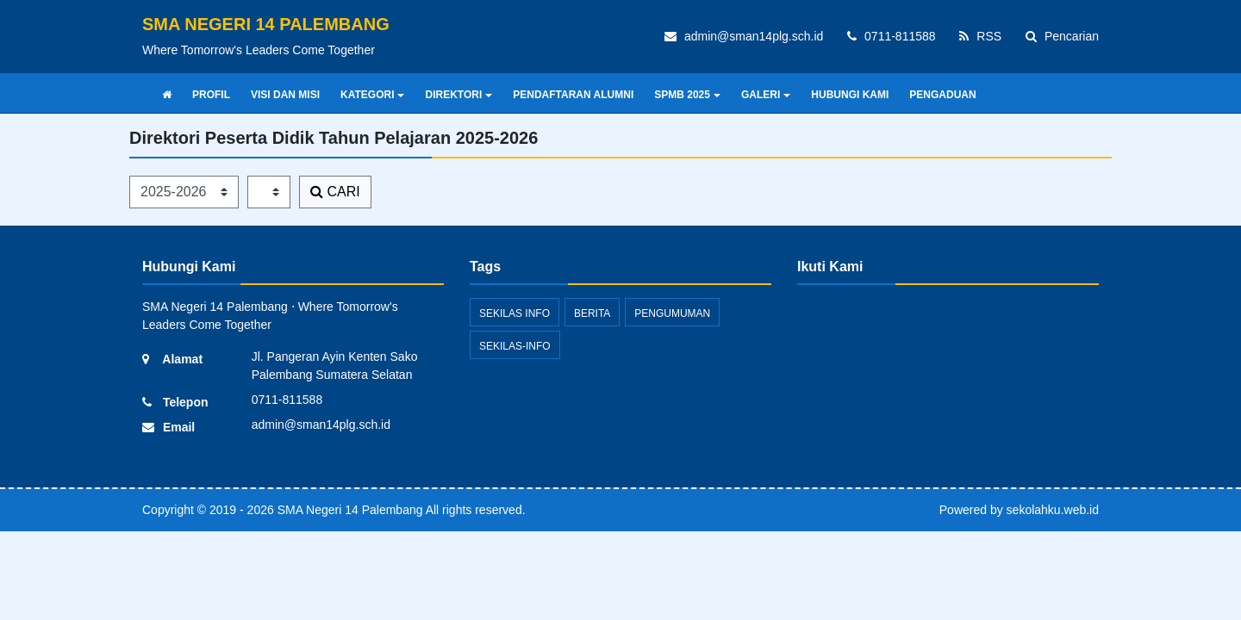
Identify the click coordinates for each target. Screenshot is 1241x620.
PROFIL (211, 95)
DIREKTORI (458, 95)
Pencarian (1062, 36)
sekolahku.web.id (1053, 510)
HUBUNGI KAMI (850, 95)
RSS (980, 36)
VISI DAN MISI (285, 95)
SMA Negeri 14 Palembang (348, 510)
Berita (592, 313)
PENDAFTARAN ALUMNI (573, 95)
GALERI (765, 95)
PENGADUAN (942, 95)
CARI (335, 191)
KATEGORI (372, 95)
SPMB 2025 (687, 95)
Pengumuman (672, 313)
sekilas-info (515, 346)
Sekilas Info (514, 313)
